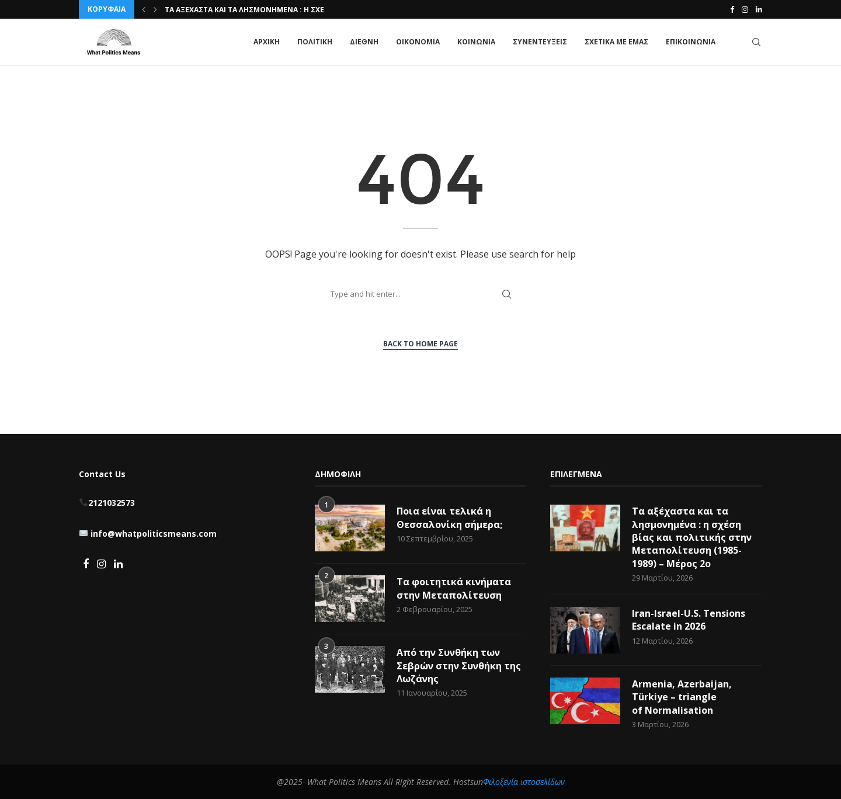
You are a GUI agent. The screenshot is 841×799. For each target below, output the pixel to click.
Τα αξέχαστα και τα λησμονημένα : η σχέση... (253, 10)
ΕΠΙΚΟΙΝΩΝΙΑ (690, 42)
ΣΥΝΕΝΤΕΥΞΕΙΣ (540, 42)
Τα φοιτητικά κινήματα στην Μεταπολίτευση (454, 588)
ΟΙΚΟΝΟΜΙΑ (418, 42)
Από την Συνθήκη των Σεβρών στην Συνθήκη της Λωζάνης (459, 665)
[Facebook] (732, 9)
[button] (143, 9)
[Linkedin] (759, 9)
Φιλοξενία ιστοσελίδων (524, 781)
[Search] (756, 42)
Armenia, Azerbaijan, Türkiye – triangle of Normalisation (682, 697)
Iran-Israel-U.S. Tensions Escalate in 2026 (688, 620)
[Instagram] (745, 9)
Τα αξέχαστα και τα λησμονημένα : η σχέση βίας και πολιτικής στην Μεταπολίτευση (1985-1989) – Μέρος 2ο (692, 537)
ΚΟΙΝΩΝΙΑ (476, 42)
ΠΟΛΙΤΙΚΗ (314, 42)
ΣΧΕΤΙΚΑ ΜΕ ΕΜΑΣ (616, 42)
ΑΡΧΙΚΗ (266, 42)
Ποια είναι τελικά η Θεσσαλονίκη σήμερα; (449, 517)
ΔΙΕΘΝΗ (364, 42)
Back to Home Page (420, 344)
